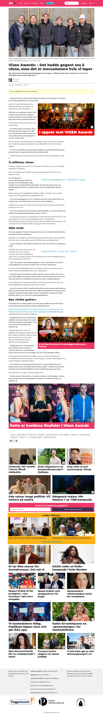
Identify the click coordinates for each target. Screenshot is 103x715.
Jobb (20, 3)
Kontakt (26, 3)
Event (42, 3)
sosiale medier (85, 434)
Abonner (50, 3)
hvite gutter (22, 434)
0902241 (12, 434)
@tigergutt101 (46, 180)
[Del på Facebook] (10, 441)
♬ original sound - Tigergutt (76, 180)
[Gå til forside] (12, 3)
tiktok (22, 437)
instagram (32, 434)
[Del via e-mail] (16, 441)
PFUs (85, 676)
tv (27, 437)
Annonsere (34, 3)
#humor (63, 180)
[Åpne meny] (92, 3)
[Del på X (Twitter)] (13, 441)
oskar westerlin (52, 434)
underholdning (35, 437)
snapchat (74, 434)
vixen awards (64, 434)
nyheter (41, 434)
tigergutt (14, 437)
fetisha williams (49, 437)
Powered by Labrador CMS (51, 712)
